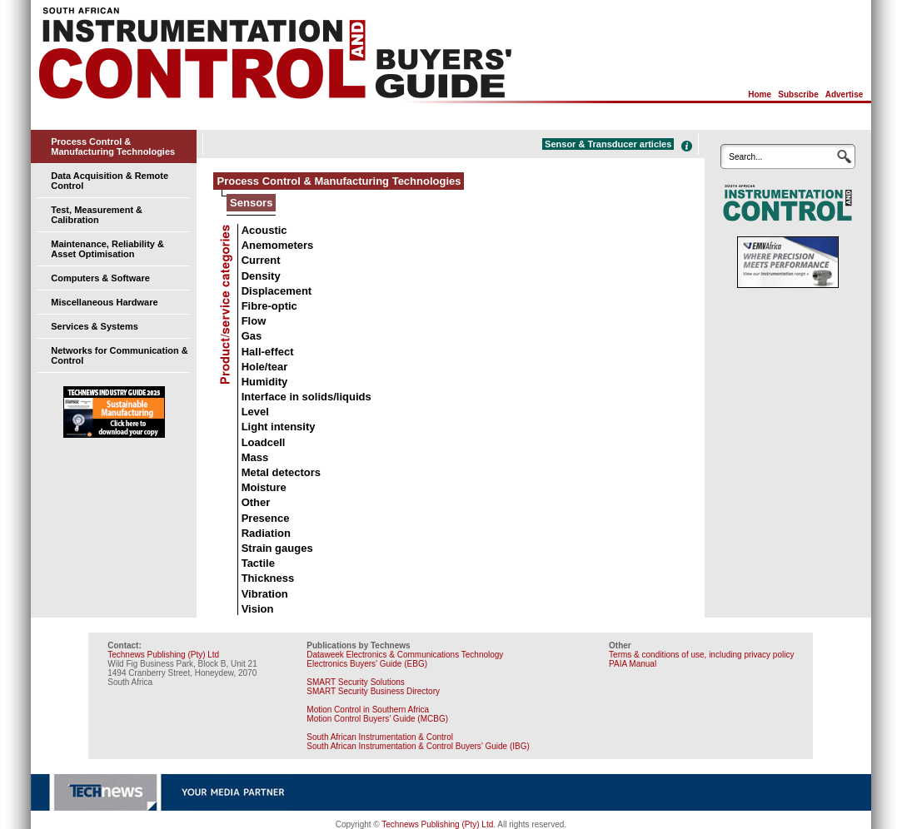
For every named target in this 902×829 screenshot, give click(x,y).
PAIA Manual (632, 663)
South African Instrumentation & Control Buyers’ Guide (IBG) (418, 746)
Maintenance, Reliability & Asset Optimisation (107, 249)
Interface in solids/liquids (306, 396)
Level (255, 411)
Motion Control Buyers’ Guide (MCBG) (377, 718)
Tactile (258, 563)
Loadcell (264, 442)
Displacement (277, 291)
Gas (252, 336)
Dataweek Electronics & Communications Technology (404, 654)
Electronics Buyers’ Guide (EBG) (366, 663)
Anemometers (278, 245)
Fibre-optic (269, 306)
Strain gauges (277, 548)
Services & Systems (94, 326)
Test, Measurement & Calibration (96, 215)
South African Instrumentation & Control (379, 737)
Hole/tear (265, 366)
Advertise (844, 94)
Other (256, 502)
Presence (266, 518)
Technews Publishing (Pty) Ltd (163, 654)
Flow (254, 321)
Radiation (266, 533)
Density (261, 276)
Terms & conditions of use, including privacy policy (701, 654)
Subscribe (798, 94)
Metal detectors (281, 472)
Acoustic (264, 230)
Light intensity (279, 426)
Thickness (268, 578)
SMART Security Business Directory (373, 691)
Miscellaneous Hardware (104, 302)
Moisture (264, 487)
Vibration (265, 594)
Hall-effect (268, 351)
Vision (258, 609)
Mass (255, 457)
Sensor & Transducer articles (608, 144)
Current (261, 260)
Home (759, 94)
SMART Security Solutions (355, 682)
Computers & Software (100, 278)
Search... (745, 156)
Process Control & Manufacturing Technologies (113, 146)
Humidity (265, 381)
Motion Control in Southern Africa (367, 709)
